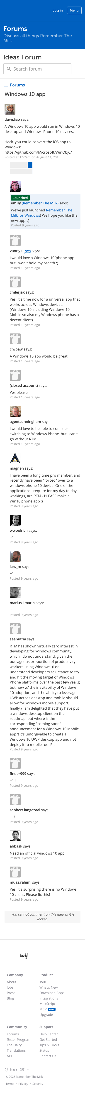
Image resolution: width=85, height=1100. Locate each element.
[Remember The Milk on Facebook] (36, 1069)
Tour (42, 982)
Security (37, 1084)
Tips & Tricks (49, 1045)
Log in (58, 10)
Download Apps (51, 992)
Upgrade (46, 1014)
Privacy (23, 1084)
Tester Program (18, 1039)
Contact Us (47, 1055)
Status (44, 1050)
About (11, 982)
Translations (16, 1050)
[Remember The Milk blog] (48, 1069)
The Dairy (14, 1045)
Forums (13, 1034)
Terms (10, 1084)
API (9, 1055)
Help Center (48, 1034)
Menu (74, 10)
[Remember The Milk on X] (43, 1069)
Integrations (48, 998)
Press (11, 992)
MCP (47, 1009)
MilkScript (47, 1003)
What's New (48, 987)
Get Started (48, 1039)
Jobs (10, 987)
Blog (10, 998)
